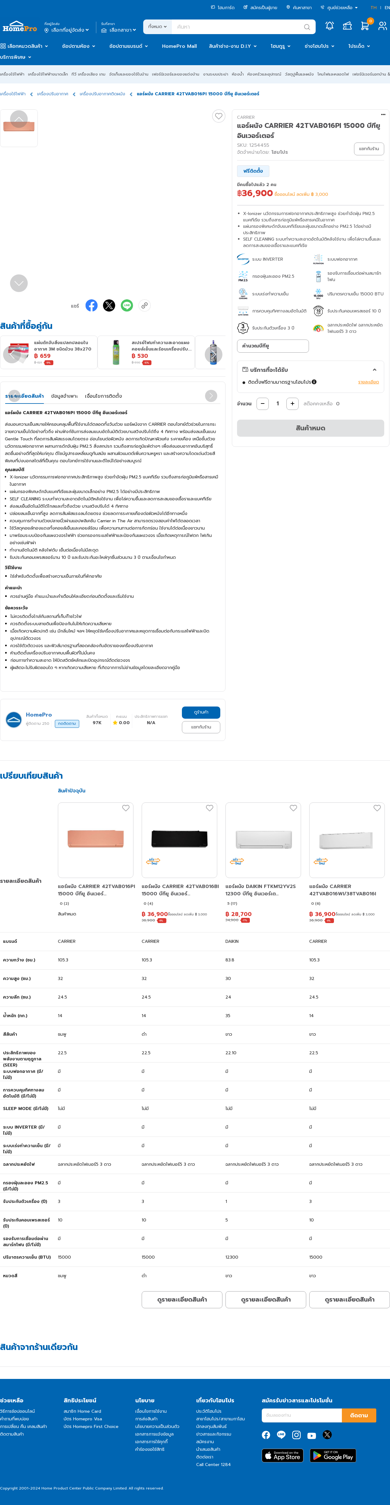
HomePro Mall (179, 46)
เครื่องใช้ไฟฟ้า (12, 74)
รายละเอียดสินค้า (24, 396)
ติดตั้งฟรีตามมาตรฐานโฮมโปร (282, 382)
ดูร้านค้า (201, 712)
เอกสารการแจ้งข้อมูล (154, 1434)
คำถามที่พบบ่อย (14, 1419)
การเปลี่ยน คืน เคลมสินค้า (23, 1426)
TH (373, 8)
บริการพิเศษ (13, 57)
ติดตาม (359, 1415)
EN (387, 8)
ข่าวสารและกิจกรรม (213, 1434)
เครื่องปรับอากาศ (52, 94)
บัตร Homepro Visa (83, 1419)
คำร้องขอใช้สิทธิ (150, 1449)
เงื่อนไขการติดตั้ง (103, 396)
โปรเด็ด (356, 46)
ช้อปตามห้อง (76, 46)
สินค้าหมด (310, 428)
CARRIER (246, 117)
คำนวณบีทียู (255, 346)
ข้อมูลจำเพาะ (64, 396)
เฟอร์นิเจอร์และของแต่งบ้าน (175, 74)
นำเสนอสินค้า (208, 1449)
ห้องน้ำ (238, 74)
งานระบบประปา (215, 74)
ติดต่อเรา (204, 1457)
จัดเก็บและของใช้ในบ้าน (128, 74)
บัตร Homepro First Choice (91, 1426)
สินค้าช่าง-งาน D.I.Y (230, 46)
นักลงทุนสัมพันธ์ (211, 1426)
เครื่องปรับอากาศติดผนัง (102, 94)
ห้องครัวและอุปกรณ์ (264, 74)
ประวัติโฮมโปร (209, 1411)
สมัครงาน (205, 1442)
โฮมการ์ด (223, 8)
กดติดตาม (67, 723)
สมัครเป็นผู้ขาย (260, 8)
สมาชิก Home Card (82, 1411)
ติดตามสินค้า (12, 1434)
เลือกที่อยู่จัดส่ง (67, 30)
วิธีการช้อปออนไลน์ (17, 1411)
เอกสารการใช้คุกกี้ (151, 1442)
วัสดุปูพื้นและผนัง (299, 74)
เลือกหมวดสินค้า (25, 46)
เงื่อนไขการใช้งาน (151, 1411)
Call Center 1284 (213, 1464)
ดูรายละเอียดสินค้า (182, 1299)
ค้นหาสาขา (299, 8)
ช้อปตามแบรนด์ (125, 46)
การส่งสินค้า (146, 1419)
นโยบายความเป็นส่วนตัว (157, 1426)
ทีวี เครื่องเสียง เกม (88, 74)
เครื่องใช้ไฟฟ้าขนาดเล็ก (48, 74)
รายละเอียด (368, 382)
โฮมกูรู (278, 46)
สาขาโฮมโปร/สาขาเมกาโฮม (220, 1419)
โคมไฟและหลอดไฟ (333, 74)
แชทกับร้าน (201, 727)
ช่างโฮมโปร (317, 46)
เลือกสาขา (119, 30)
